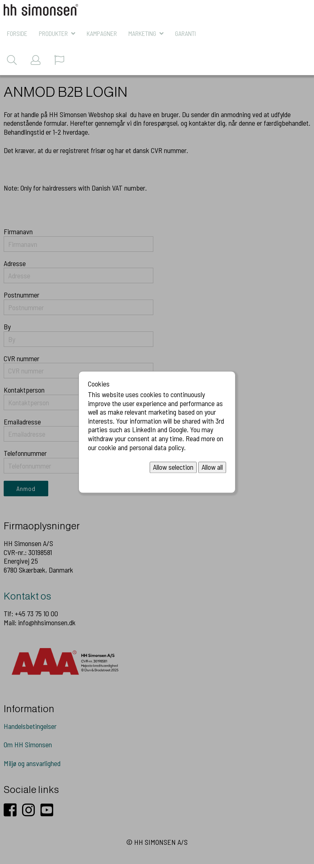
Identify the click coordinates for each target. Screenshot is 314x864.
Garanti (185, 33)
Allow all (212, 467)
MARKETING (142, 33)
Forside (17, 33)
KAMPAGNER (102, 33)
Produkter (53, 33)
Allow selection (173, 467)
